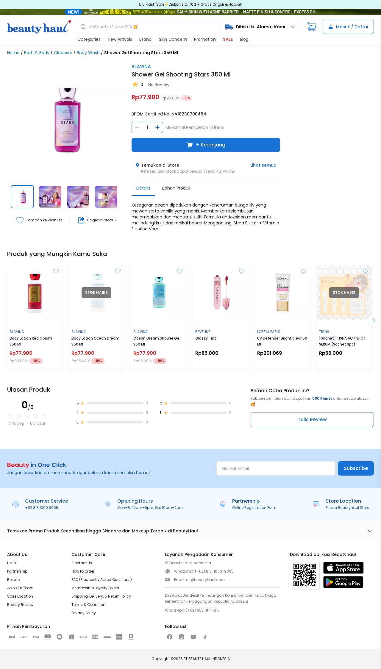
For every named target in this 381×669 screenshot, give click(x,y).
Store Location (20, 596)
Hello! (12, 562)
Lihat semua (263, 165)
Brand (145, 39)
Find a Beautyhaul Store (347, 507)
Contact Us (81, 562)
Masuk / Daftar (348, 27)
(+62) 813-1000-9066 (214, 571)
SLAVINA (141, 66)
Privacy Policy (83, 612)
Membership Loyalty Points (95, 587)
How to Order (82, 571)
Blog (244, 39)
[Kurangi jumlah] (137, 127)
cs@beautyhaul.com (205, 579)
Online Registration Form (254, 507)
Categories (89, 39)
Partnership (17, 571)
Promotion (205, 39)
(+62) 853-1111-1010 (203, 610)
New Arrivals (120, 39)
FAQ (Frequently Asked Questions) (101, 579)
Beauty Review (20, 604)
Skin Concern (173, 39)
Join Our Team (20, 587)
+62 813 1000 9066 (41, 507)
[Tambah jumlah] (157, 127)
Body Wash (88, 53)
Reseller (14, 579)
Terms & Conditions (89, 604)
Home (13, 53)
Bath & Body (36, 53)
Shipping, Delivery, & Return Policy (101, 596)
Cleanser (63, 53)
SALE (228, 39)
